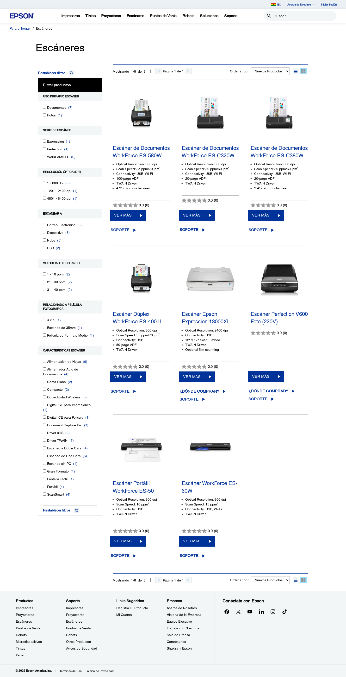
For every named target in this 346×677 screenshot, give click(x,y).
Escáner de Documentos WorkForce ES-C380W (279, 152)
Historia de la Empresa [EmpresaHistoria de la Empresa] (184, 615)
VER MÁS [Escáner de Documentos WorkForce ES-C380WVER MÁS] (261, 215)
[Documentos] (44, 107)
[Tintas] (90, 16)
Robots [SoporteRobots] (71, 635)
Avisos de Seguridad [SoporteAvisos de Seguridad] (81, 648)
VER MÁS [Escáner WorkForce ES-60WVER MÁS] (192, 541)
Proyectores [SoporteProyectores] (75, 615)
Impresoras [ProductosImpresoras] (24, 608)
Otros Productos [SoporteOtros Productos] (78, 642)
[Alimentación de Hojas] (44, 361)
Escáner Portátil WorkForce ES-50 (133, 487)
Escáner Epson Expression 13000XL (206, 318)
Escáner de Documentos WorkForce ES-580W (141, 152)
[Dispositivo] (44, 232)
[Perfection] (44, 148)
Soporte (120, 230)
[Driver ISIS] (44, 432)
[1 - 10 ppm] (44, 273)
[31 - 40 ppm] (44, 289)
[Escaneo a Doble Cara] (44, 447)
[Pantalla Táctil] (44, 478)
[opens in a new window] (284, 611)
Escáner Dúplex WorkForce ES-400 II (137, 318)
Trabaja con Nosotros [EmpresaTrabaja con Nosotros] (183, 628)
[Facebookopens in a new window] (226, 611)
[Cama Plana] (44, 381)
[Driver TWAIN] (44, 440)
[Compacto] (44, 389)
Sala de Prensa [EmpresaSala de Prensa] (178, 635)
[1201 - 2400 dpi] (44, 190)
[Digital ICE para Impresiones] (44, 404)
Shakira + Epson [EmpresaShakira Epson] (179, 648)
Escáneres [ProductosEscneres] (24, 621)
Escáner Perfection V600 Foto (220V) (279, 318)
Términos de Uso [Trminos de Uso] (71, 671)
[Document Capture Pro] (44, 424)
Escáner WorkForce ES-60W (209, 487)
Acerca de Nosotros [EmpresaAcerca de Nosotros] (182, 608)
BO (276, 4)
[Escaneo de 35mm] (44, 327)
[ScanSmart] (44, 494)
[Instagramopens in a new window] (273, 611)
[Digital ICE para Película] (44, 417)
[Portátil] (44, 486)
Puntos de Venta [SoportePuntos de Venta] (78, 628)
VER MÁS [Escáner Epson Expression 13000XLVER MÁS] (192, 376)
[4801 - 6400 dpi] (44, 198)
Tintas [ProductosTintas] (20, 648)
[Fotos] (44, 114)
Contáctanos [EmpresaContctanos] (176, 642)
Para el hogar (20, 28)
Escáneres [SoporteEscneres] (74, 621)
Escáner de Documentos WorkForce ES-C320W (210, 152)
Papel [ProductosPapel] (20, 655)
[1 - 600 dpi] (44, 182)
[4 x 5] (44, 319)
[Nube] (44, 240)
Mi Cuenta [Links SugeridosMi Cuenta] (124, 615)
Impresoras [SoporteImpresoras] (74, 608)
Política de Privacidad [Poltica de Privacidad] (100, 671)
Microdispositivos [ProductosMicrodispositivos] (29, 642)
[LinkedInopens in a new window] (261, 611)
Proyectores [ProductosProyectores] (25, 615)
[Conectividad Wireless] (44, 396)
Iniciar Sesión (329, 4)
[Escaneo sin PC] (44, 463)
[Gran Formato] (44, 471)
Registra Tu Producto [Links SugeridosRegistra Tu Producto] (132, 608)
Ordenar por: (240, 71)
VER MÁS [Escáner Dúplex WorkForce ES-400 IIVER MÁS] (123, 376)
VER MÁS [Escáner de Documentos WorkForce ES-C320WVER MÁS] (192, 215)
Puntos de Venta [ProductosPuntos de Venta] (28, 628)
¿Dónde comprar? (199, 391)
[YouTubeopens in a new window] (250, 611)
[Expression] (44, 141)
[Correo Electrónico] (44, 224)
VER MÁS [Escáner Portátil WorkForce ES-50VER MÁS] (123, 541)
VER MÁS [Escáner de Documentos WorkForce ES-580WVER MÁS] (123, 215)
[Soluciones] (209, 16)
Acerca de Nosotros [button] (301, 4)
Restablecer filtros (51, 73)
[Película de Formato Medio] (44, 335)
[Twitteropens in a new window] (238, 611)
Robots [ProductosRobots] (21, 635)
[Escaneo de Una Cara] (44, 455)
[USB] (44, 247)
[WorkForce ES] (44, 156)
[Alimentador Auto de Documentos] (44, 368)
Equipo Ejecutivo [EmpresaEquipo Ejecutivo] (179, 621)
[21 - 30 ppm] (44, 281)
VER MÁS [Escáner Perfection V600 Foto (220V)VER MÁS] (261, 376)
